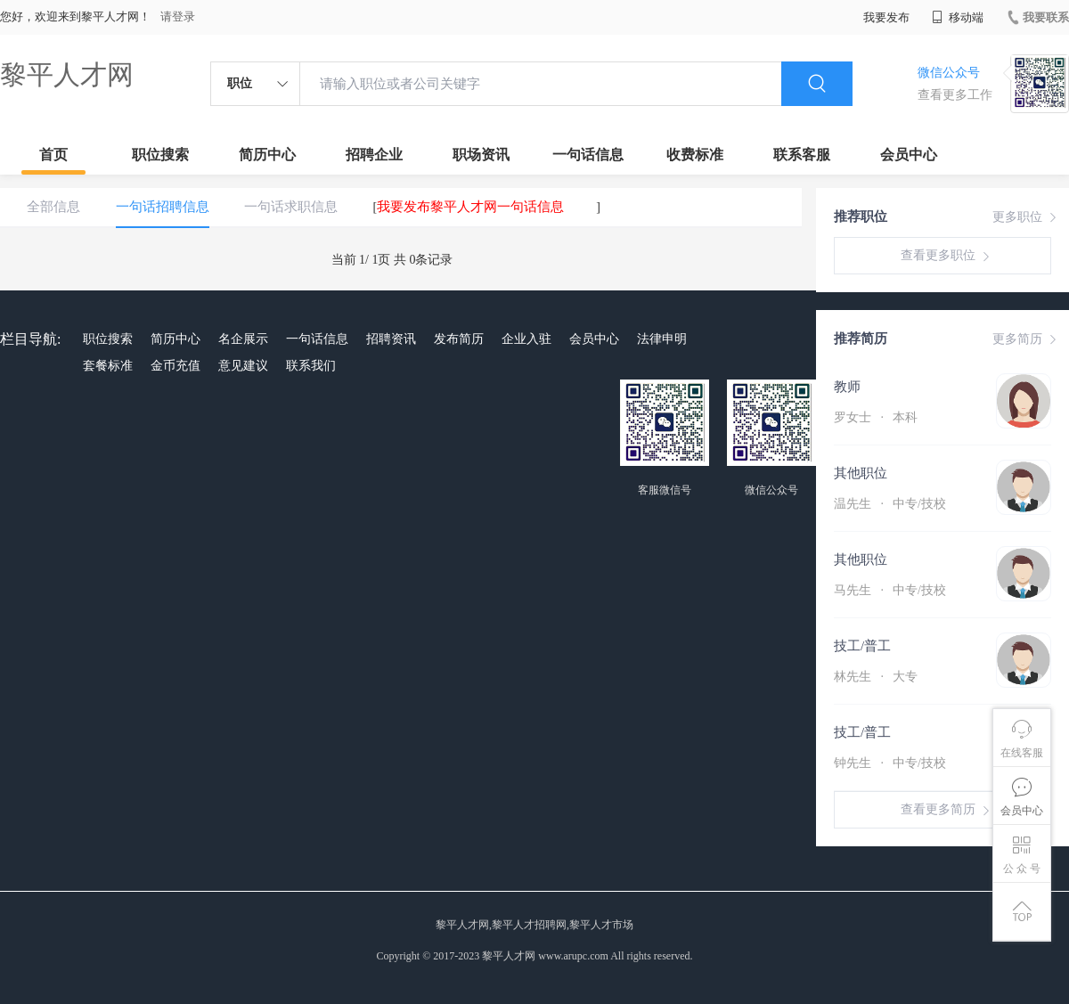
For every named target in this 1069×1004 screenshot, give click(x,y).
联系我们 (311, 365)
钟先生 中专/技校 (890, 763)
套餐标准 (108, 365)
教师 (847, 387)
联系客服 (801, 154)
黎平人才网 (67, 74)
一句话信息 (588, 154)
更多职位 (1026, 217)
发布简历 (459, 339)
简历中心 (267, 154)
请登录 (177, 16)
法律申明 (662, 339)
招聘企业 (374, 154)
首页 (53, 154)
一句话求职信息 (291, 207)
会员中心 (908, 154)
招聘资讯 (391, 339)
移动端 (957, 17)
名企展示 (243, 339)
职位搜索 (160, 154)
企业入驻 (526, 339)
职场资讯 (481, 154)
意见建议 (243, 365)
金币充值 (175, 365)
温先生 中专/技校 (890, 503)
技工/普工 (862, 646)
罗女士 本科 (876, 417)
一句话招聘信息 (162, 207)
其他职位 (860, 473)
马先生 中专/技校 (890, 590)
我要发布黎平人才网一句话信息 (470, 207)
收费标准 (694, 154)
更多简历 (1026, 339)
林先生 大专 (876, 676)
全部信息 (53, 207)
